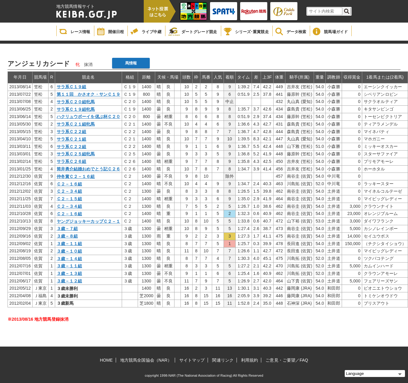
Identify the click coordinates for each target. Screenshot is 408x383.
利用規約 (249, 360)
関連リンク (223, 360)
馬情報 (131, 63)
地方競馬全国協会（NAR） (146, 360)
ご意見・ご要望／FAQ (286, 360)
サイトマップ (192, 360)
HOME (106, 360)
